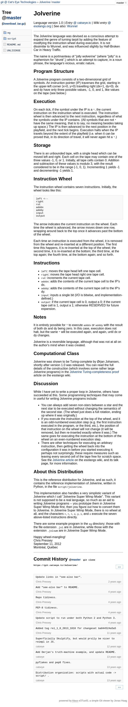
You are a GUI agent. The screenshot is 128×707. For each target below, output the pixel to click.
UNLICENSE (13, 50)
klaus (75, 704)
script (11, 38)
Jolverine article (63, 464)
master (56, 2)
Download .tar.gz (14, 23)
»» (119, 570)
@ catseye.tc (82, 22)
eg (8, 32)
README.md (13, 44)
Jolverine (44, 2)
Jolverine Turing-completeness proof (94, 376)
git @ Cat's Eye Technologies (19, 2)
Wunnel (72, 26)
